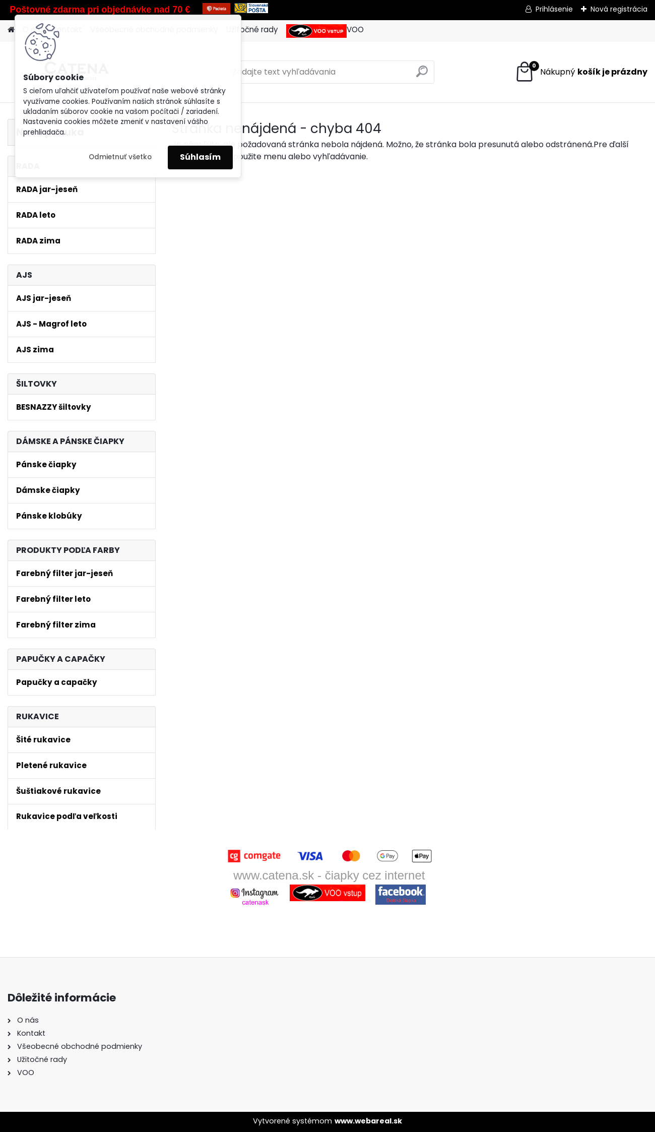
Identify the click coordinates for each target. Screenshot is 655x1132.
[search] (422, 75)
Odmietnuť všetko (120, 157)
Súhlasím (200, 157)
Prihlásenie (554, 9)
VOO (325, 31)
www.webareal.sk (368, 1121)
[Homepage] (11, 30)
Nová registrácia (619, 9)
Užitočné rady (252, 29)
